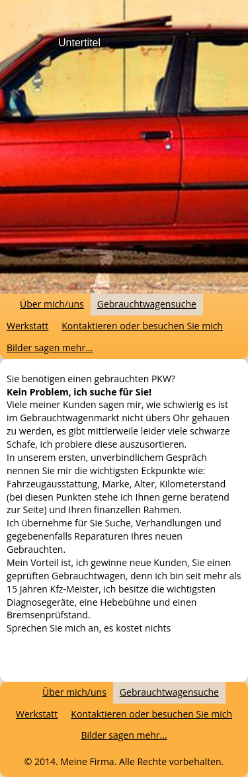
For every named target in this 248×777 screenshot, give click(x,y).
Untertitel (79, 42)
